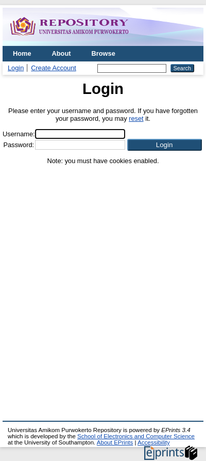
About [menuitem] (61, 53)
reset (136, 118)
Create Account (53, 68)
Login (16, 68)
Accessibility (154, 442)
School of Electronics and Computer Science (136, 436)
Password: (18, 145)
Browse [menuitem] (103, 53)
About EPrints (115, 442)
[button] (164, 145)
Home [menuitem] (22, 53)
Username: (19, 134)
